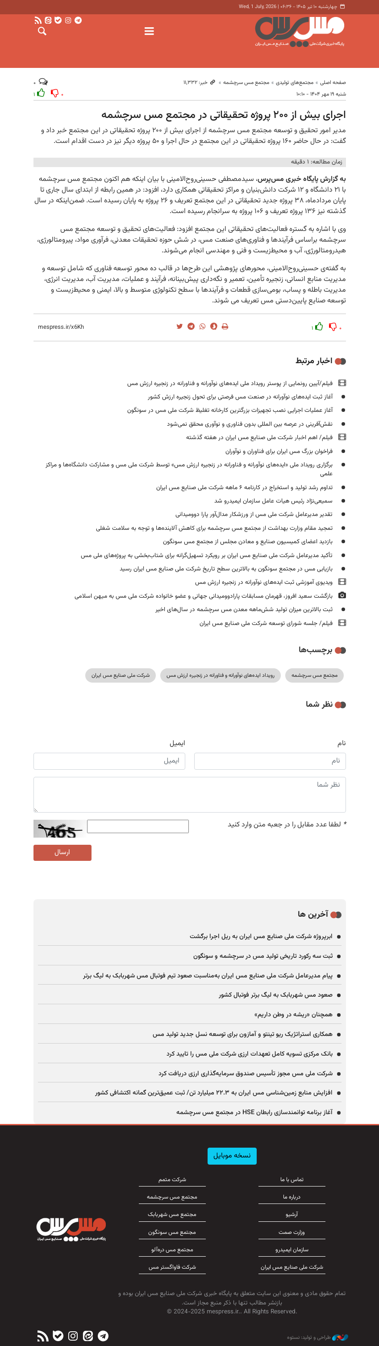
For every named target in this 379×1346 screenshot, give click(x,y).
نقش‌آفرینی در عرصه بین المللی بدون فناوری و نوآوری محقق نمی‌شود (250, 424)
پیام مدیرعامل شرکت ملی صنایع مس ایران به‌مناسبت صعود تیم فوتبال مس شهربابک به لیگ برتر (208, 976)
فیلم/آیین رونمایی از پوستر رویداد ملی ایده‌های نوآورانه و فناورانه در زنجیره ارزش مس (230, 383)
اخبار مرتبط (314, 361)
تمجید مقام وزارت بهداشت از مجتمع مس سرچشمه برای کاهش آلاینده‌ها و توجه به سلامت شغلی (214, 528)
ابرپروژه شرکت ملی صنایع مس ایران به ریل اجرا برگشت (261, 936)
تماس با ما (292, 1179)
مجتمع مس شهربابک (172, 1214)
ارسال (62, 852)
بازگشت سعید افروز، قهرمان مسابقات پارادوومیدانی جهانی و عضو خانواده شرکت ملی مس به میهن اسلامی (204, 596)
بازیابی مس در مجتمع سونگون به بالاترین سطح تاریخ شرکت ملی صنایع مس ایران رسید (226, 569)
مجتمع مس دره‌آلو (172, 1249)
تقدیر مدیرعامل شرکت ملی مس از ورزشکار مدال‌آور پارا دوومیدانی (254, 514)
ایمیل (177, 743)
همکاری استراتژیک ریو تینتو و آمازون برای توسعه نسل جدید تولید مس (243, 1034)
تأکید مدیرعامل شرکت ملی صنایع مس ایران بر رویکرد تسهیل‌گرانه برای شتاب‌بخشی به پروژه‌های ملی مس (207, 555)
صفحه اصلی (333, 83)
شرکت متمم (172, 1179)
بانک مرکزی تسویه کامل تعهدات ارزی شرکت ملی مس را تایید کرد (250, 1054)
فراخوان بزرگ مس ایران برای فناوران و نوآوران (279, 451)
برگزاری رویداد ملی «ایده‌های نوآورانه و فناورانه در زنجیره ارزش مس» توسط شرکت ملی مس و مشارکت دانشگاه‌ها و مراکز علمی (189, 469)
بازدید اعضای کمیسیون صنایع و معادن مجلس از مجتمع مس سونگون (248, 541)
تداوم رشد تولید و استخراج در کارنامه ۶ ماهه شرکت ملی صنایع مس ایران (244, 487)
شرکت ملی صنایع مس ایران (121, 675)
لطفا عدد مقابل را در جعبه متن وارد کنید (287, 825)
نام (341, 743)
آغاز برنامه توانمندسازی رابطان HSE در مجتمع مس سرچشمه (254, 1112)
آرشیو (292, 1214)
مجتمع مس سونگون (172, 1232)
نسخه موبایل (232, 1156)
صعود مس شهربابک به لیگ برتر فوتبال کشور (276, 995)
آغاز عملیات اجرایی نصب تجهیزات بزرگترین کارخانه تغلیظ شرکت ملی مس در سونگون (230, 410)
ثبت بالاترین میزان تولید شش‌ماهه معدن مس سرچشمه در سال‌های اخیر (244, 609)
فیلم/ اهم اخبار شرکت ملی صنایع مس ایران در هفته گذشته (259, 437)
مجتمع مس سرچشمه (246, 83)
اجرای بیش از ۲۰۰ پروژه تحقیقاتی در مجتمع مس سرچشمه (223, 115)
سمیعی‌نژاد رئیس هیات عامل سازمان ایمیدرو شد (273, 501)
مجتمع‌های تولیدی (294, 83)
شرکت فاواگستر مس (172, 1267)
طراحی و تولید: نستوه (317, 1337)
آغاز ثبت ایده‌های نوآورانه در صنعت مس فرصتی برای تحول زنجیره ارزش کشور (240, 397)
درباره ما (291, 1197)
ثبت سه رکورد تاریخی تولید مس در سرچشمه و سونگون (263, 956)
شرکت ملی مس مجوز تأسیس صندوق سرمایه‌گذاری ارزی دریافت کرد (245, 1074)
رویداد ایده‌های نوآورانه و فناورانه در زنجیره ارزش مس (221, 675)
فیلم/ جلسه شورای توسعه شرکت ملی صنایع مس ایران (266, 623)
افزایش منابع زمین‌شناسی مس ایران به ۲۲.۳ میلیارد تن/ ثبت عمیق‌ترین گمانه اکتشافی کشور (214, 1093)
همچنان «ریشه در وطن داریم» (293, 1015)
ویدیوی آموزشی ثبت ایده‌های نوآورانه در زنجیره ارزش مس (264, 582)
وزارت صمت (292, 1232)
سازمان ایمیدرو (291, 1249)
